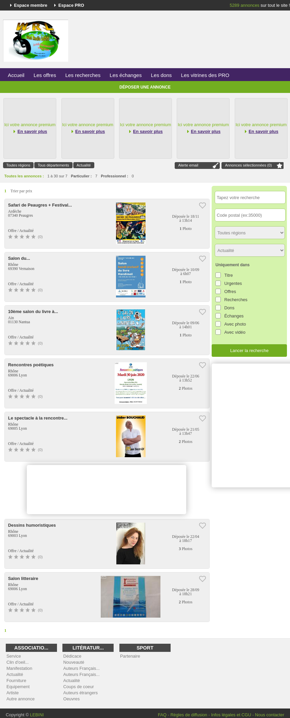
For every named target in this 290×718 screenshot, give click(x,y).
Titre (228, 275)
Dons (229, 307)
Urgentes (233, 283)
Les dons (161, 75)
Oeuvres (71, 698)
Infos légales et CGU (231, 714)
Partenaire (130, 656)
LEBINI (37, 714)
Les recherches (82, 75)
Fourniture (16, 680)
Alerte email (188, 165)
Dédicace (72, 656)
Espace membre (30, 5)
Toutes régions (18, 165)
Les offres (45, 75)
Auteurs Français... (81, 668)
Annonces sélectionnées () (248, 165)
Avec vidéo (234, 332)
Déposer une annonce (145, 87)
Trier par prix (21, 191)
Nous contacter (269, 714)
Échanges (234, 315)
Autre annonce (20, 698)
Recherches (235, 299)
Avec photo (235, 324)
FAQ (162, 714)
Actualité (84, 165)
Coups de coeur (78, 686)
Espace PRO (71, 5)
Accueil (16, 75)
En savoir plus (32, 131)
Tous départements (53, 165)
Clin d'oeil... (17, 662)
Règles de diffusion (188, 714)
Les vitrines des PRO (205, 75)
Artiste (12, 692)
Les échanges (126, 75)
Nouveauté (73, 662)
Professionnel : (114, 176)
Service (13, 656)
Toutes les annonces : (24, 176)
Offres (230, 291)
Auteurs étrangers (80, 692)
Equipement (18, 686)
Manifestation (19, 668)
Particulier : (81, 176)
